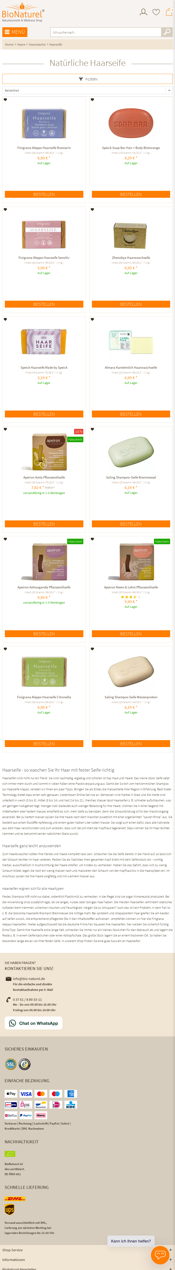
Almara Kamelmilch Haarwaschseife (131, 367)
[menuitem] (143, 12)
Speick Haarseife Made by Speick (44, 367)
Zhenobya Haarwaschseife (131, 257)
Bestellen (44, 194)
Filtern (88, 79)
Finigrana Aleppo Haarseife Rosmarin (44, 147)
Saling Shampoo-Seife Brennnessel (131, 477)
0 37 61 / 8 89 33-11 (24, 999)
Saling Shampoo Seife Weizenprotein (131, 697)
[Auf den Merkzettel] (5, 99)
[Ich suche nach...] (111, 32)
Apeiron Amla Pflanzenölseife (44, 477)
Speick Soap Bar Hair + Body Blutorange (131, 147)
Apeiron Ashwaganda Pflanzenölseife (44, 587)
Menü (15, 32)
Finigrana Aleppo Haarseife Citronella (44, 697)
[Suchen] (167, 32)
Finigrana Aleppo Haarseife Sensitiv (44, 257)
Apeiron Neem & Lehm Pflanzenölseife (131, 587)
